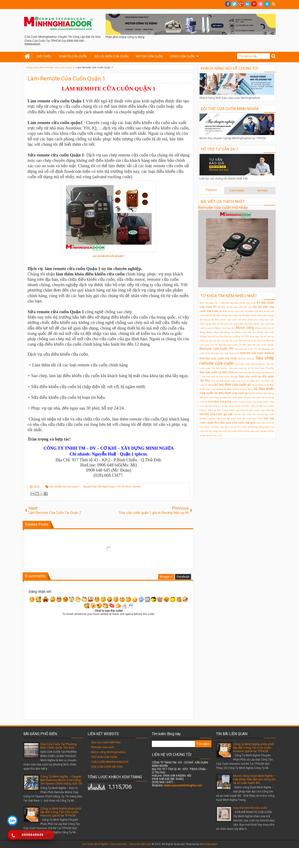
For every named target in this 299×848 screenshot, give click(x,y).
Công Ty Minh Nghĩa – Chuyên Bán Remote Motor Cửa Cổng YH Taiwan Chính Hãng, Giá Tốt (61, 780)
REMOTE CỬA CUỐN (73, 56)
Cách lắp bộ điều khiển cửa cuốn (216, 324)
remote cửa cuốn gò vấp (215, 414)
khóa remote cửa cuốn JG (251, 397)
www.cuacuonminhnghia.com (183, 785)
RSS (273, 4)
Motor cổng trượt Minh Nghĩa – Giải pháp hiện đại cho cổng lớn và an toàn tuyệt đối (254, 779)
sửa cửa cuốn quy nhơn (249, 418)
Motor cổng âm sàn (245, 332)
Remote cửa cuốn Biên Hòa (252, 340)
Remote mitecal (246, 358)
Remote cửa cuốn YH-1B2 (248, 349)
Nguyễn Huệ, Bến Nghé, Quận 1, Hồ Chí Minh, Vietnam (112, 486)
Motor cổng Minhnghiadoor (108, 752)
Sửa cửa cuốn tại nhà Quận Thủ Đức (219, 376)
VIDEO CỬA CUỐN (182, 56)
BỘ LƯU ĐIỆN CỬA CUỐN (111, 56)
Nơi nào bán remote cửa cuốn (223, 340)
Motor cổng (245, 328)
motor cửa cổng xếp (264, 410)
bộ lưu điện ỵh (259, 385)
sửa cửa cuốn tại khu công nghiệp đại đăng (242, 427)
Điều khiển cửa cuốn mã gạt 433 (254, 431)
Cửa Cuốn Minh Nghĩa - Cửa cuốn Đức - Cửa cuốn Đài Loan (116, 844)
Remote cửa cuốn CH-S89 (232, 345)
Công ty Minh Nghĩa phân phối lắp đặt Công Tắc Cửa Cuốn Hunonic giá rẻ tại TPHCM (60, 812)
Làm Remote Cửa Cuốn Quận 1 (66, 78)
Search (274, 56)
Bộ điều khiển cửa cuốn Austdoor (236, 311)
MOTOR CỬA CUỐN (149, 56)
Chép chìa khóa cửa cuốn (261, 319)
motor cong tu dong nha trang (247, 401)
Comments (237, 190)
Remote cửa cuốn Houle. (260, 345)
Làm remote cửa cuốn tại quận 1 (109, 256)
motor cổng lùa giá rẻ (232, 406)
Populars (211, 189)
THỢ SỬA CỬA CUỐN (104, 757)
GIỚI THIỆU (44, 56)
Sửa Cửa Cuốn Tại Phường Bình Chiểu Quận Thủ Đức (58, 745)
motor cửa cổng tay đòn (240, 410)
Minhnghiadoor (208, 844)
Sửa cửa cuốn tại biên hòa (216, 372)
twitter (234, 4)
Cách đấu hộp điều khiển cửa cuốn (252, 324)
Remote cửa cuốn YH (216, 349)
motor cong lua (221, 401)
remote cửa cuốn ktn (245, 414)
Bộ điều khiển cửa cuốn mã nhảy (229, 319)
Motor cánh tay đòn (225, 328)
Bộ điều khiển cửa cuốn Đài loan (235, 307)
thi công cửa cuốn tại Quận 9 (223, 431)
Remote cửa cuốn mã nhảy (223, 207)
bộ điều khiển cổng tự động (238, 389)
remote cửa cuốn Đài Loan (222, 418)
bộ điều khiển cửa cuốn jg (231, 393)
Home (27, 56)
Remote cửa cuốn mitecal (257, 353)
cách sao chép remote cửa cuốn (220, 397)
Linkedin (247, 4)
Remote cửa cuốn (102, 747)
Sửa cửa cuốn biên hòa (106, 742)
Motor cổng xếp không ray (220, 332)
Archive (262, 190)
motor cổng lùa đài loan (256, 406)
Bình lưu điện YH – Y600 (212, 303)
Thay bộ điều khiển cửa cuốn (225, 380)
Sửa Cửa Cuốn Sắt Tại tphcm (250, 364)
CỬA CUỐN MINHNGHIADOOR (109, 762)
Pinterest (254, 4)
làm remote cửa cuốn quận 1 (64, 486)
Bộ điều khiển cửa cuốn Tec (227, 315)
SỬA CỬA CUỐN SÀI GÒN (106, 766)
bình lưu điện (248, 380)
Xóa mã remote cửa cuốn (250, 808)
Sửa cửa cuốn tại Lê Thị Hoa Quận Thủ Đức (251, 368)
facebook (228, 4)
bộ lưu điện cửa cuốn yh (232, 385)
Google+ (241, 4)
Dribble (260, 4)
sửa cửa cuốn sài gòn (240, 422)
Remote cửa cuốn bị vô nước (225, 353)
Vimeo (267, 4)
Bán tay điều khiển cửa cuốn (241, 303)
